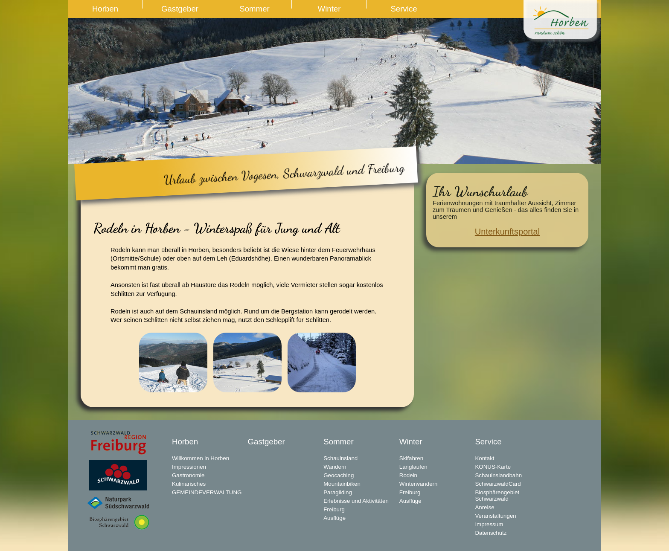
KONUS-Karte (493, 467)
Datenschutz (490, 533)
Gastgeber (179, 8)
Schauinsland (340, 458)
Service (403, 8)
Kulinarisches (189, 484)
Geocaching (338, 475)
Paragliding (337, 492)
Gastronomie (188, 475)
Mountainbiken (342, 484)
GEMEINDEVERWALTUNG (206, 492)
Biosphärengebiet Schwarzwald (497, 495)
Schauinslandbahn (498, 475)
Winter (329, 8)
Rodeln (408, 475)
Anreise (484, 507)
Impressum (489, 524)
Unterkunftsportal (507, 231)
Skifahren (411, 458)
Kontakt (484, 458)
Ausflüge (334, 518)
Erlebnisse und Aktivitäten (356, 501)
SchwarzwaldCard (498, 484)
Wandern (334, 467)
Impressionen (189, 467)
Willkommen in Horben (200, 458)
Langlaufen (413, 467)
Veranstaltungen (495, 516)
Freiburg (334, 509)
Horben (105, 8)
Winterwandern (418, 484)
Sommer (254, 8)
